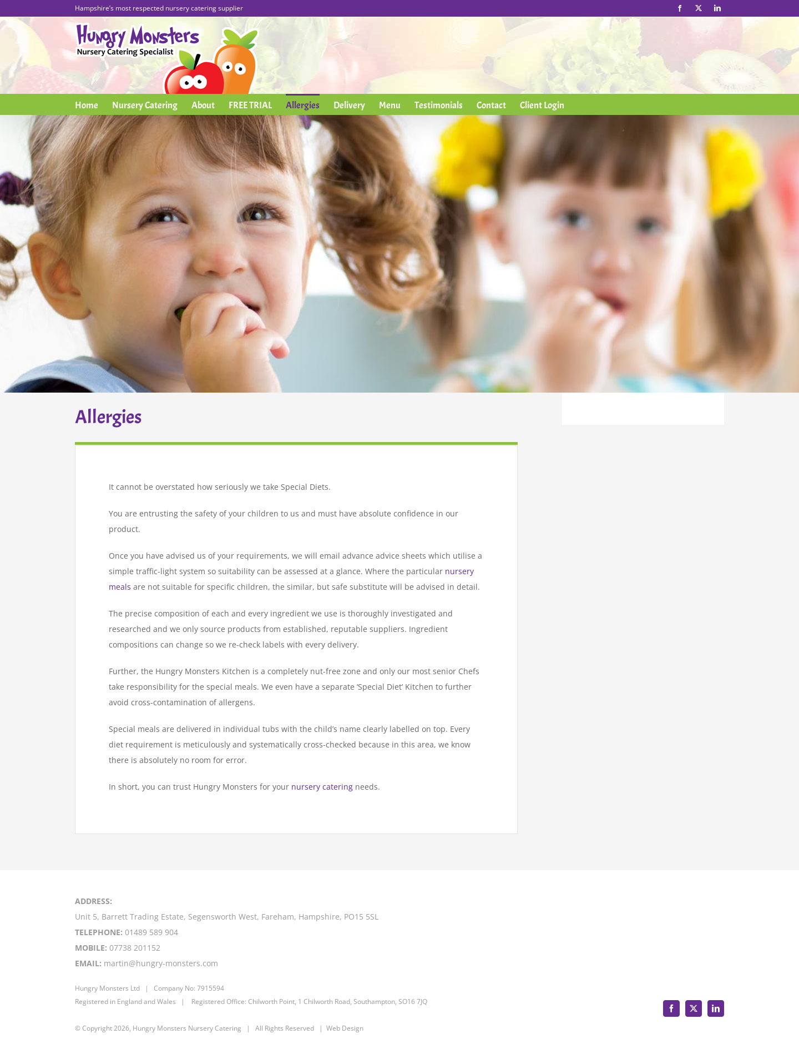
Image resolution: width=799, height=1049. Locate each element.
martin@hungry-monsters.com (161, 963)
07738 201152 (134, 947)
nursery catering (322, 786)
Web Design (344, 1028)
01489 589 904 (151, 932)
